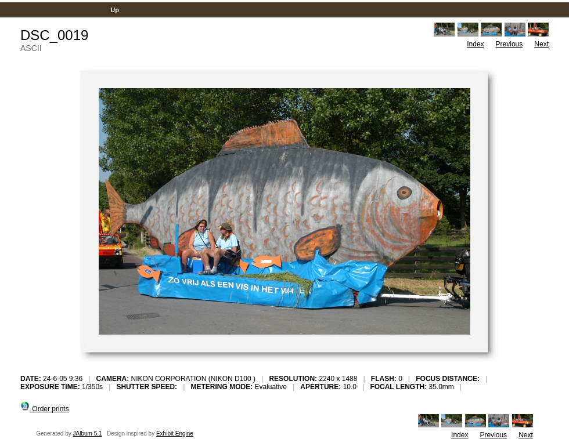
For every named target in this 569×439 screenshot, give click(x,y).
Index (475, 44)
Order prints (44, 409)
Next (541, 44)
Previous (509, 44)
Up (115, 9)
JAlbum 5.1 (87, 433)
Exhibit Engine (174, 433)
